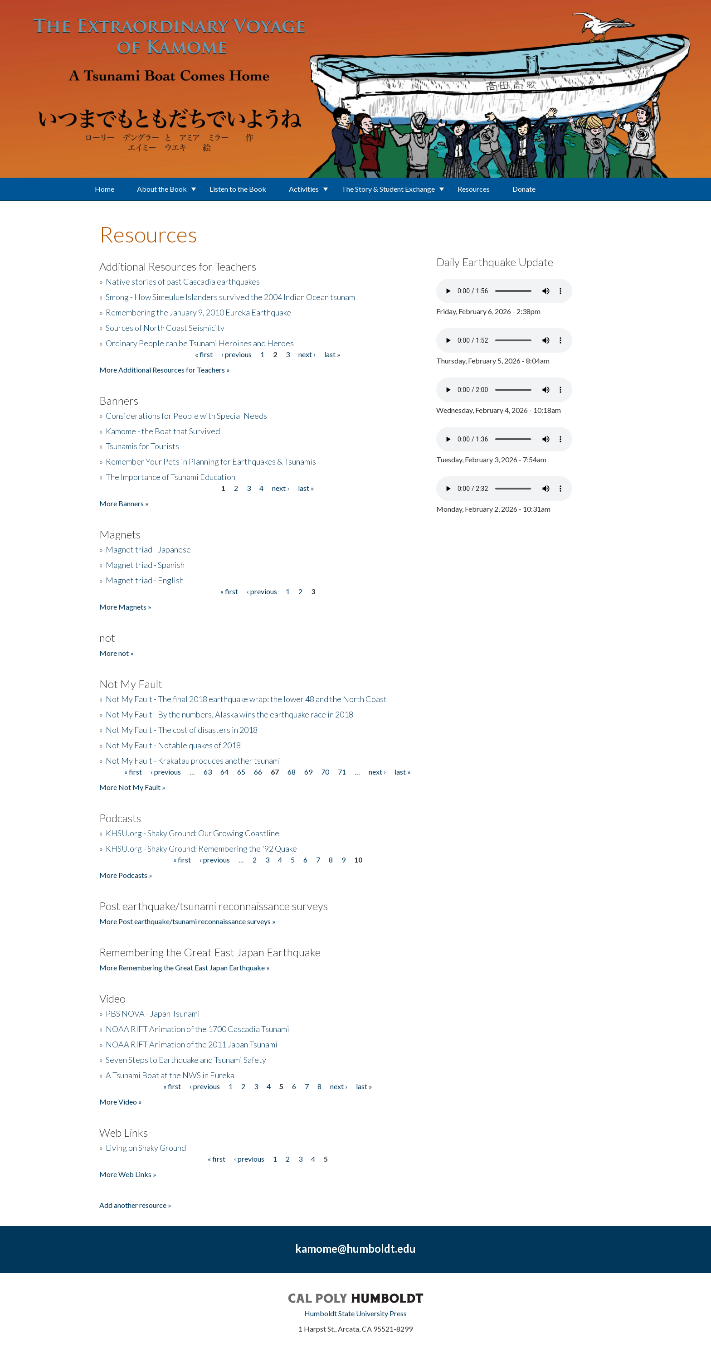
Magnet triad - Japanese (148, 549)
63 (208, 771)
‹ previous (236, 354)
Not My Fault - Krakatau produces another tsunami (193, 761)
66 (258, 771)
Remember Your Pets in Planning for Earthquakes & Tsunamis (211, 461)
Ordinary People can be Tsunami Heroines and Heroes (200, 343)
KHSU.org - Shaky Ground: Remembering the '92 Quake (201, 848)
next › (307, 354)
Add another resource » (135, 1205)
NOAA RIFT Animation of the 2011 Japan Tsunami (192, 1044)
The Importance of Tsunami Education (170, 477)
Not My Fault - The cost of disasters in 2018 (182, 730)
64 (224, 771)
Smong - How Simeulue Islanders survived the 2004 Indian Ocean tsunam (230, 297)
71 (342, 771)
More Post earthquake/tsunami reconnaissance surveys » (187, 921)
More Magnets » (125, 606)
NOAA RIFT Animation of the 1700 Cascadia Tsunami (197, 1029)
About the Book (162, 188)
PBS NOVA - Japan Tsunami (153, 1013)
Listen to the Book (237, 188)
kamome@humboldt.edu (355, 1248)
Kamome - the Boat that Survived (163, 431)
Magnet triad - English (145, 580)
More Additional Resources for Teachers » (164, 369)
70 (325, 771)
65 (241, 771)
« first (204, 354)
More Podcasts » (125, 875)
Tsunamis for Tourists (142, 446)
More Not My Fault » (132, 787)
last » (332, 354)
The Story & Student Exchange (388, 188)
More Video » (120, 1101)
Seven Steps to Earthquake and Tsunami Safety (186, 1060)
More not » (116, 653)
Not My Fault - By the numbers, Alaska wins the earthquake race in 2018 (229, 714)
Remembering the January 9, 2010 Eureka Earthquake (198, 312)
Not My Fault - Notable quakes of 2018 (173, 745)
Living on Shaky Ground (146, 1148)
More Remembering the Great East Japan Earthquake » (184, 967)
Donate (524, 188)
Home (104, 188)
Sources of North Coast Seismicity (165, 328)
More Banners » (124, 503)
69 (308, 771)
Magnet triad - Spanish (145, 565)
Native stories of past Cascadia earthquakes (183, 281)
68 (291, 771)
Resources (474, 188)
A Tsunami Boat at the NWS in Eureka (170, 1075)
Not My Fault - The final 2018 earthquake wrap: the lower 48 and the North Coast (246, 699)
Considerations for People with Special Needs (186, 416)
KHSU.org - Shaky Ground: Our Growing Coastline (192, 833)
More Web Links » (127, 1174)
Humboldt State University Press (355, 1313)
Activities (304, 188)
